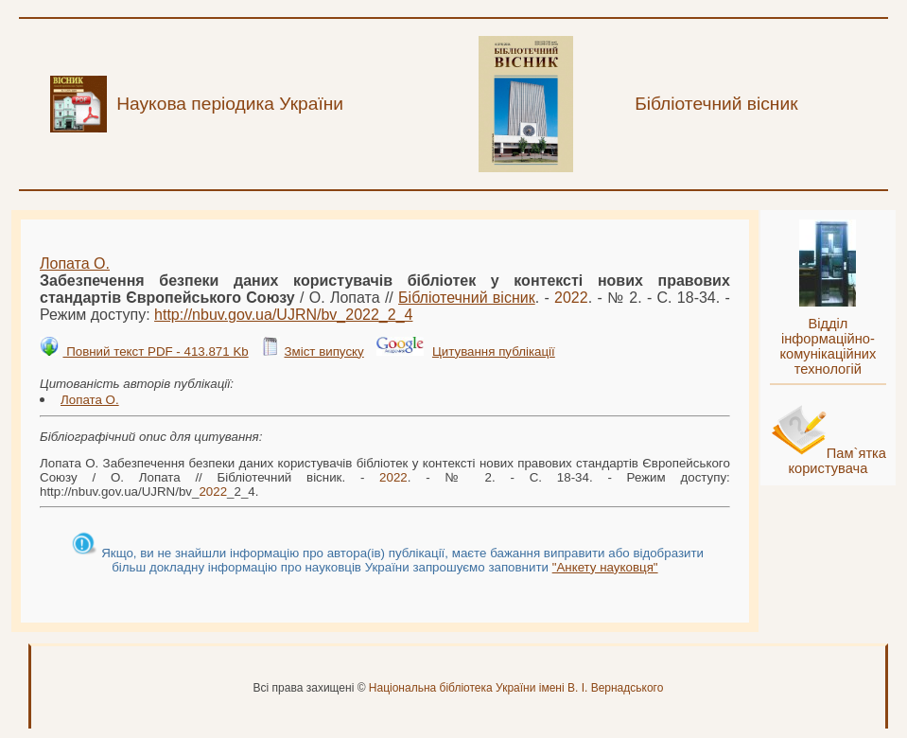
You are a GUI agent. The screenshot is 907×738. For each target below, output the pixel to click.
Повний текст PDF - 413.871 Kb (155, 351)
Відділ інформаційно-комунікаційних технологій (827, 346)
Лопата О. (75, 263)
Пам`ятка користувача (837, 461)
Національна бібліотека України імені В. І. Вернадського (516, 687)
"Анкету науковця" (605, 567)
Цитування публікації (493, 351)
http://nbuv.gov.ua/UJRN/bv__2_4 (283, 315)
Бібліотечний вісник (466, 298)
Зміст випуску (323, 351)
